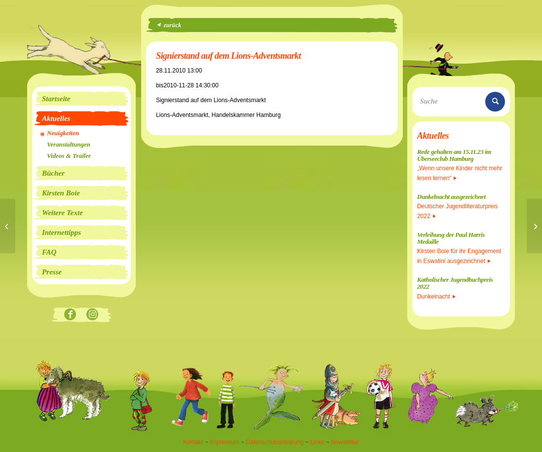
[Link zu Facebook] (70, 315)
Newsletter (345, 442)
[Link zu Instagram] (92, 315)
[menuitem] (81, 98)
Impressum (224, 442)
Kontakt (193, 442)
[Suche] (461, 102)
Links (317, 442)
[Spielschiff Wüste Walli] (534, 226)
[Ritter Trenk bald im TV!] (7, 226)
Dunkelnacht (436, 296)
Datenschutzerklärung (275, 442)
